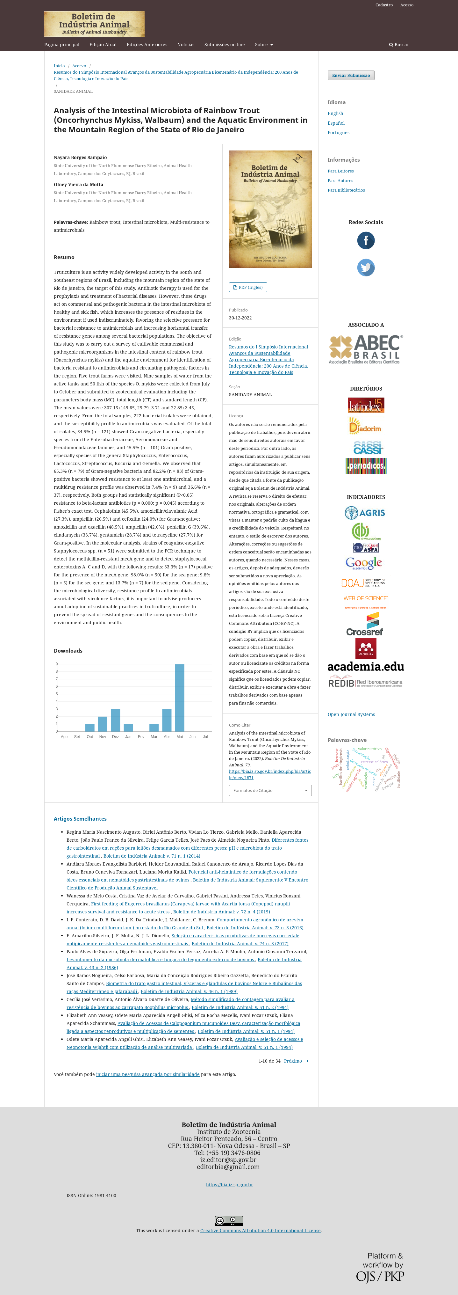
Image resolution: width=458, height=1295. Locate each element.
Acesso (407, 5)
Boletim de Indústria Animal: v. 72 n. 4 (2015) (221, 912)
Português (338, 132)
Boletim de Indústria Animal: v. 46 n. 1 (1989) (189, 991)
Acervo (79, 66)
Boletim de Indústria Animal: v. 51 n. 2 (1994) (240, 1007)
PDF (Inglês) (250, 287)
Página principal (61, 44)
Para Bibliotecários (346, 190)
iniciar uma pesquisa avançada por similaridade (148, 1074)
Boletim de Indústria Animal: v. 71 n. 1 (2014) (152, 856)
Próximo (293, 1061)
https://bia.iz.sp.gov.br (229, 1185)
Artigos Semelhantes (80, 818)
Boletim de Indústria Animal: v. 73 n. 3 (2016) (255, 928)
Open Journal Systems (351, 714)
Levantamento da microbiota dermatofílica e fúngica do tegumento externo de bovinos (161, 959)
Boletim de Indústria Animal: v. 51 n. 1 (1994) (246, 1031)
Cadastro (384, 5)
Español (336, 123)
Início (59, 66)
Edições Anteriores (147, 44)
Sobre (262, 44)
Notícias (185, 44)
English (335, 113)
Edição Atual (103, 44)
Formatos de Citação (253, 790)
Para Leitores (341, 171)
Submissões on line (224, 44)
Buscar (399, 44)
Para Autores (340, 180)
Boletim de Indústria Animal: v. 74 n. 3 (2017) (240, 943)
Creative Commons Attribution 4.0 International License (260, 1230)
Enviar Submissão (351, 75)
